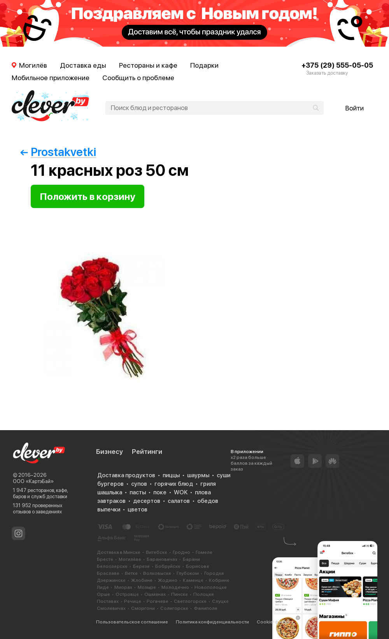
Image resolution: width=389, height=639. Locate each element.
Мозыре (147, 587)
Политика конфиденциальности (212, 622)
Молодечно (175, 587)
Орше (103, 594)
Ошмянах (155, 594)
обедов (207, 500)
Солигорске (174, 608)
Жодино (167, 580)
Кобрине (219, 580)
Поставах (108, 601)
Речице (132, 601)
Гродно (181, 552)
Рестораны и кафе (148, 65)
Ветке (131, 573)
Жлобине (141, 580)
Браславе (108, 573)
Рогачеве (157, 601)
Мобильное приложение (50, 78)
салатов (179, 500)
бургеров (110, 483)
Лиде (103, 587)
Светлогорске (190, 601)
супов (139, 483)
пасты (138, 492)
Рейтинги (147, 451)
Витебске (156, 552)
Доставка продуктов (126, 475)
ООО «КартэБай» (33, 481)
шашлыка (109, 492)
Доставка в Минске (118, 552)
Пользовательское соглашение (132, 622)
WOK (180, 492)
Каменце (193, 580)
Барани (191, 559)
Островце (127, 594)
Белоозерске (112, 566)
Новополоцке (210, 587)
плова (203, 492)
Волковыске (157, 573)
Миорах (123, 587)
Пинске (179, 594)
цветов (137, 509)
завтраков (111, 500)
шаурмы (198, 475)
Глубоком (188, 573)
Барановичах (162, 559)
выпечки (108, 509)
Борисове (197, 566)
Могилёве (130, 559)
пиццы (171, 475)
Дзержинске (111, 580)
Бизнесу (109, 451)
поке (159, 492)
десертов (146, 500)
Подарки (204, 65)
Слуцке (220, 601)
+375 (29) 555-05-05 (337, 65)
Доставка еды (83, 65)
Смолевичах (111, 608)
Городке (214, 573)
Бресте (105, 559)
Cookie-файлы (273, 622)
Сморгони (143, 608)
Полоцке (203, 594)
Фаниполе (205, 608)
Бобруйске (167, 566)
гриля (208, 483)
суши (223, 475)
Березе (141, 566)
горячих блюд (173, 483)
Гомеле (204, 552)
